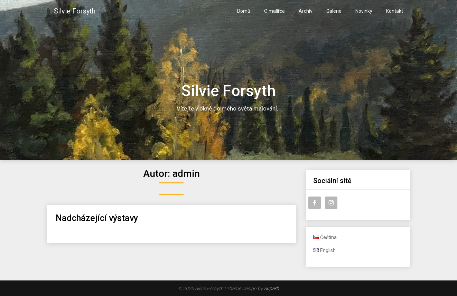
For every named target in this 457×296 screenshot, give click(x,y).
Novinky (363, 11)
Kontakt (394, 11)
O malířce (274, 11)
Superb (271, 288)
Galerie (334, 11)
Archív (306, 11)
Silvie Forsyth (74, 11)
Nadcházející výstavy (97, 218)
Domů (243, 11)
